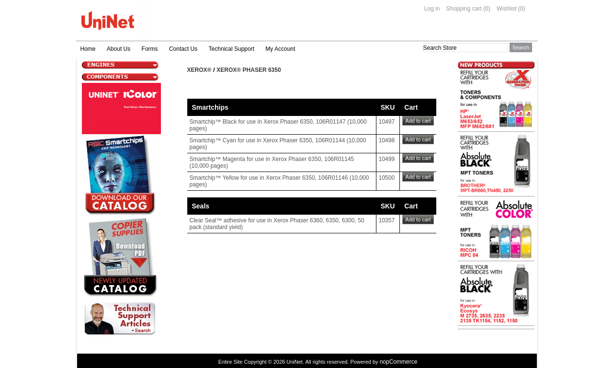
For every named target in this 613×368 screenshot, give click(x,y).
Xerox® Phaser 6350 (248, 70)
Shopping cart (464, 8)
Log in (432, 8)
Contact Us (183, 49)
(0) (486, 8)
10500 (387, 177)
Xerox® (199, 70)
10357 (387, 220)
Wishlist (506, 8)
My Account (280, 49)
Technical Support (231, 49)
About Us (118, 49)
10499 (387, 159)
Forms (150, 49)
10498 (387, 140)
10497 (387, 121)
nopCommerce (399, 361)
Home (88, 49)
